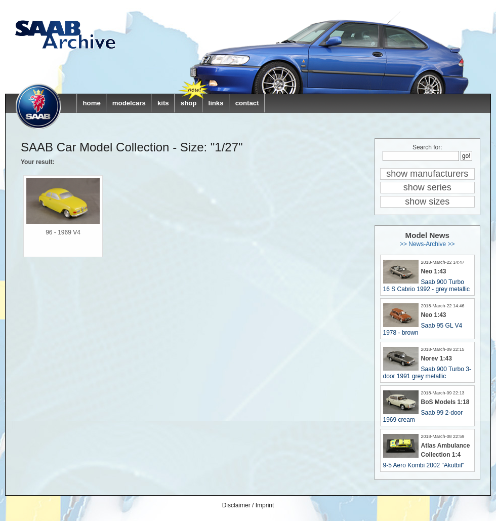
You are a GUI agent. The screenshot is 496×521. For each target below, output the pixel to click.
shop (189, 103)
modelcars (129, 103)
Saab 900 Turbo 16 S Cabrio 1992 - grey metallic (426, 285)
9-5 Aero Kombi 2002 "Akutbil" (424, 465)
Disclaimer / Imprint (248, 505)
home (92, 103)
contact (247, 103)
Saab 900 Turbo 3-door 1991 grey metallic (427, 373)
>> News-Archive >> (427, 244)
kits (163, 103)
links (215, 103)
